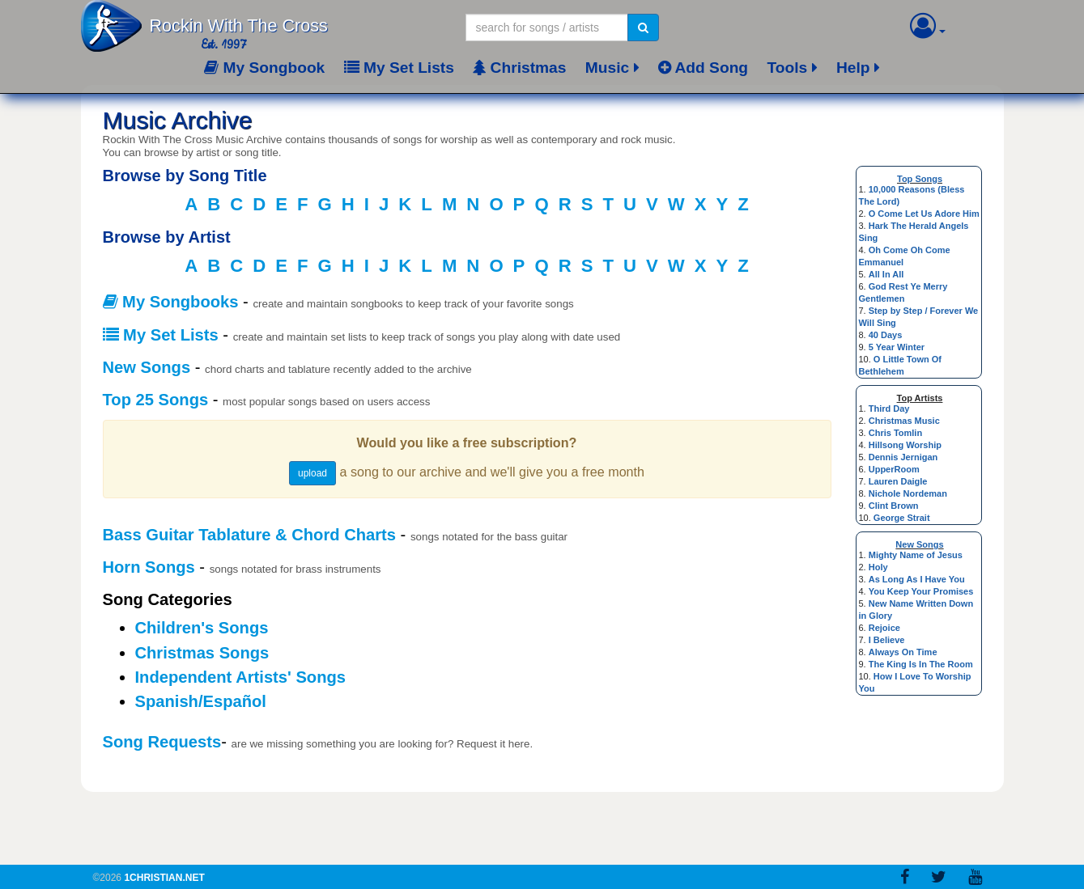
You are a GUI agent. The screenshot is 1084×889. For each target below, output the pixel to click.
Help (853, 67)
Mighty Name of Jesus (916, 555)
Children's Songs (202, 628)
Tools (787, 67)
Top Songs (919, 179)
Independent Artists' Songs (240, 677)
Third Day (889, 408)
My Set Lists (399, 67)
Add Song (703, 67)
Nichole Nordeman (908, 493)
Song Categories (167, 599)
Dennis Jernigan (903, 457)
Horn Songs (149, 567)
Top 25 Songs (156, 400)
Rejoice (884, 628)
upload (312, 473)
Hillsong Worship (905, 445)
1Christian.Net (164, 877)
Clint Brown (894, 505)
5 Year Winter (897, 347)
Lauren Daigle (898, 481)
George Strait (902, 518)
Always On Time (903, 652)
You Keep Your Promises (921, 591)
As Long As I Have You (917, 579)
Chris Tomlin (895, 433)
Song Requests (162, 742)
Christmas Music (904, 420)
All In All (886, 274)
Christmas (519, 67)
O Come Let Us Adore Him (924, 213)
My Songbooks (171, 302)
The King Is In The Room (921, 664)
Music (607, 67)
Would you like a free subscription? (467, 442)
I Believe (887, 640)
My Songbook (264, 67)
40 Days (886, 335)
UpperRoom (894, 469)
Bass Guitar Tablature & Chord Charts (250, 535)
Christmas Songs (202, 653)
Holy (878, 567)
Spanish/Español (200, 701)
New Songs (919, 544)
